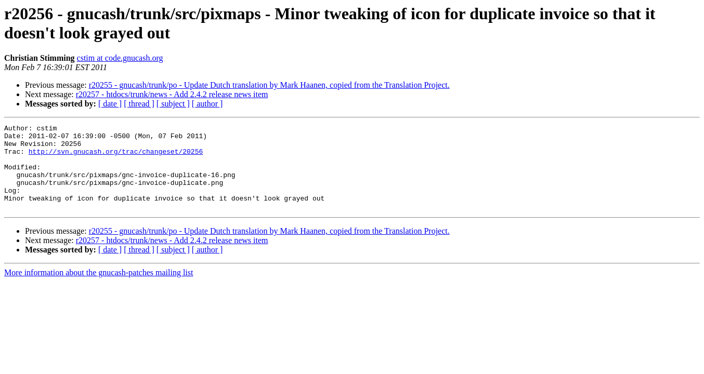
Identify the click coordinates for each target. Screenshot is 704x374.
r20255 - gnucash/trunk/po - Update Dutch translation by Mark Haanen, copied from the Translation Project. (269, 85)
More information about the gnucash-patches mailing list (98, 289)
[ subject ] (173, 103)
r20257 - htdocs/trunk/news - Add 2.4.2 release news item (172, 94)
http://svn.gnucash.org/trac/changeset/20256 (116, 157)
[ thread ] (139, 103)
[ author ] (207, 103)
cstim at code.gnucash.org (120, 58)
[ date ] (110, 103)
